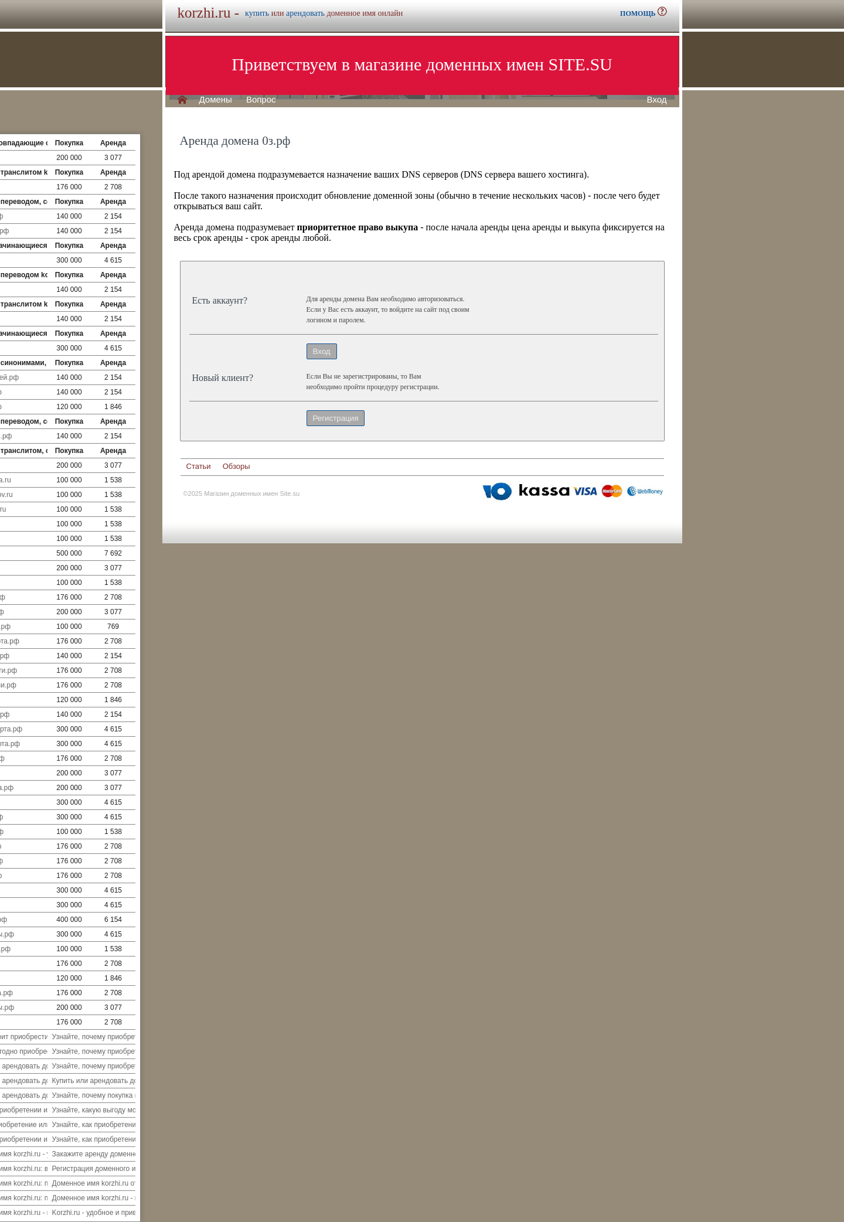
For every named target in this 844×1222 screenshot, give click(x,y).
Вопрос (261, 99)
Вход (657, 99)
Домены (215, 99)
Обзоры (236, 466)
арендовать (305, 13)
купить (257, 13)
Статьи (198, 466)
